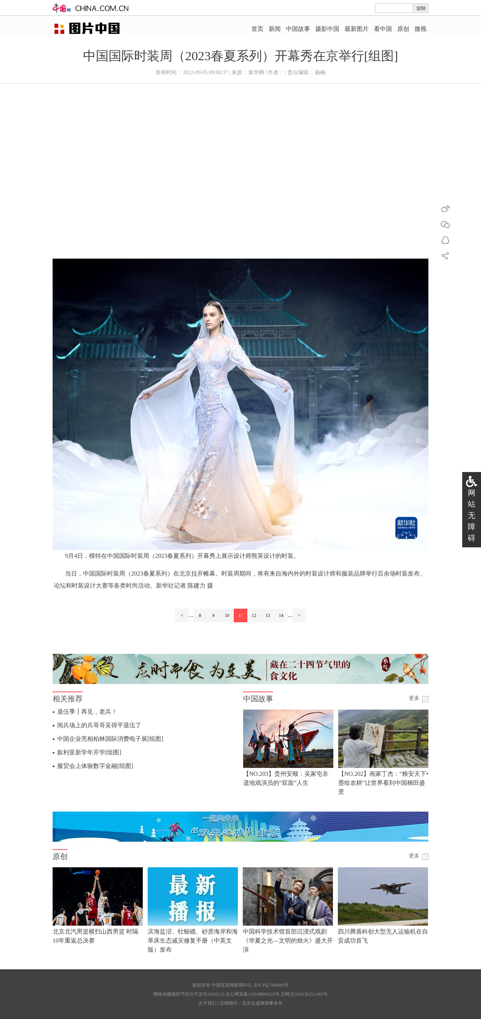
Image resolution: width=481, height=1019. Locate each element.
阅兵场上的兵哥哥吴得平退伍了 (99, 725)
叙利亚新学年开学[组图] (89, 752)
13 (267, 615)
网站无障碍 (471, 515)
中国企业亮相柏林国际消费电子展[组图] (110, 739)
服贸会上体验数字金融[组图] (95, 766)
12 (254, 615)
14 (281, 615)
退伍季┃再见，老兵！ (87, 711)
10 (227, 615)
